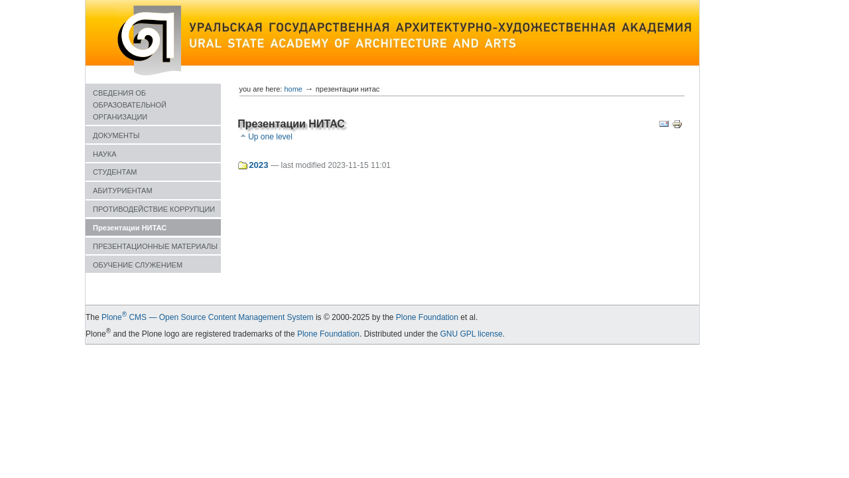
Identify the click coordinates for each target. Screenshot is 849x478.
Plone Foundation (427, 317)
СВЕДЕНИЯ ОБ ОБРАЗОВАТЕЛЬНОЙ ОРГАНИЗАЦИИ (129, 105)
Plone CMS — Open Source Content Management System (207, 317)
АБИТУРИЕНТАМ (123, 191)
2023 (258, 165)
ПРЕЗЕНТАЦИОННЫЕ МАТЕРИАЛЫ (155, 246)
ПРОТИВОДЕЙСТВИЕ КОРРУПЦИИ (154, 209)
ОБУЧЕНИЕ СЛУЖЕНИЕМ (137, 265)
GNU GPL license (471, 334)
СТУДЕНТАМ (115, 172)
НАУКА (105, 154)
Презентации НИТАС (129, 228)
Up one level (270, 136)
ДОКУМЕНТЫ (116, 135)
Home (293, 89)
